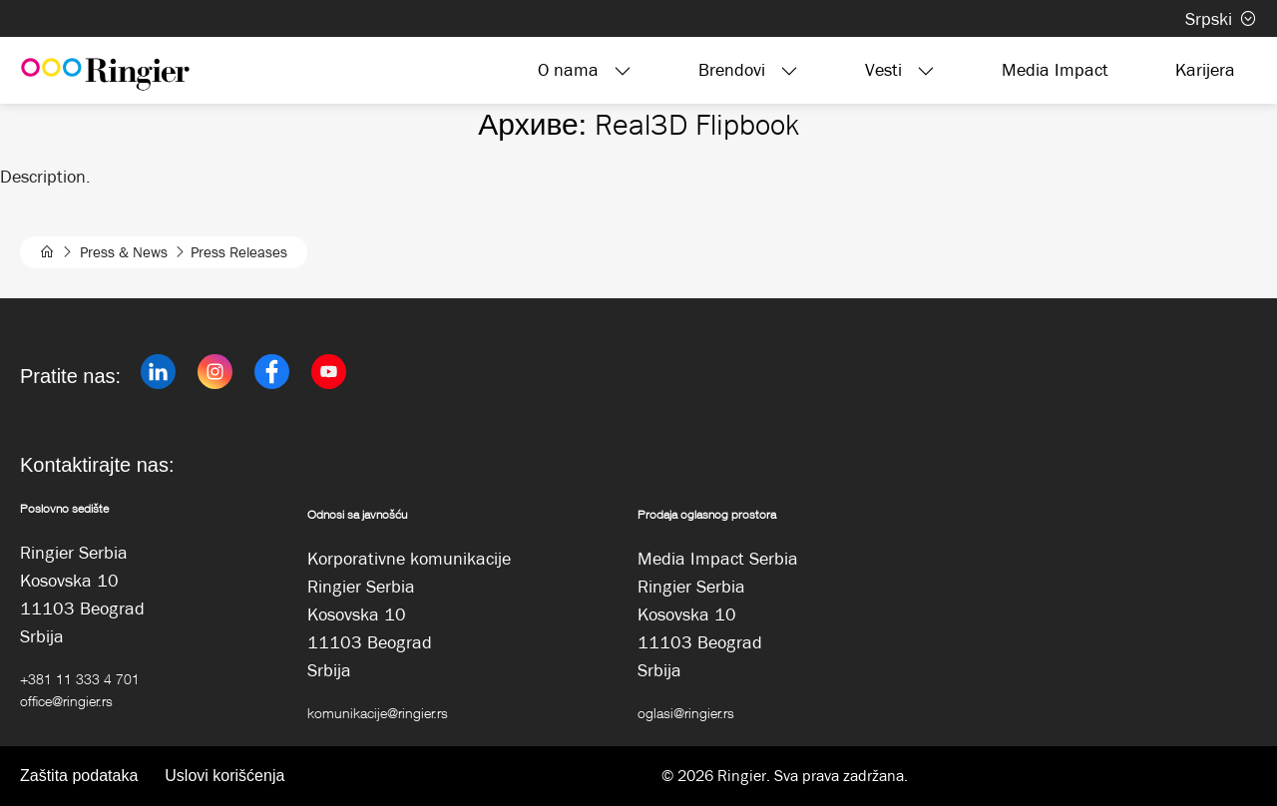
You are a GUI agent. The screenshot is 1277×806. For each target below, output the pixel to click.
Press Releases (239, 252)
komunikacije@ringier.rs (377, 712)
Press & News (124, 252)
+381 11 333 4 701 (80, 678)
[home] (47, 252)
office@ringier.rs (66, 700)
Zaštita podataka (79, 775)
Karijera (1205, 70)
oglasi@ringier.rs (686, 712)
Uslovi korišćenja (224, 775)
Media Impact (1055, 70)
